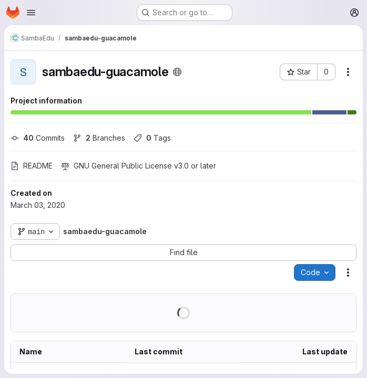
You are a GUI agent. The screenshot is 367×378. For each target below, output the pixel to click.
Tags (152, 137)
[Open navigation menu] (31, 12)
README (32, 165)
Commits (38, 137)
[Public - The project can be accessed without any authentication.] (177, 72)
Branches (99, 137)
